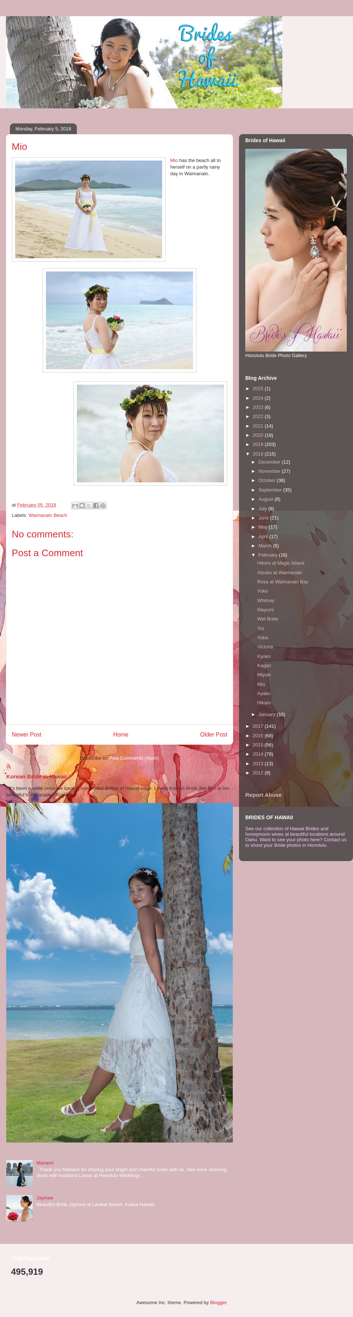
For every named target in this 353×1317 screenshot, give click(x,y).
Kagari (264, 665)
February (268, 555)
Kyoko (263, 656)
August (266, 499)
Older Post (213, 734)
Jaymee (44, 1198)
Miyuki (264, 674)
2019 (259, 444)
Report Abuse (263, 795)
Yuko (262, 591)
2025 (259, 388)
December (270, 462)
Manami (44, 1163)
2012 (259, 773)
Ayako (263, 693)
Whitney (265, 600)
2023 (259, 407)
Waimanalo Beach (48, 515)
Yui (260, 628)
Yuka (262, 637)
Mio (174, 160)
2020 (259, 435)
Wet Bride (267, 619)
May (263, 527)
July (263, 508)
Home (121, 734)
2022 (259, 416)
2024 (259, 398)
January (267, 714)
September (270, 490)
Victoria (265, 646)
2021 (259, 426)
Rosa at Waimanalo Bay (282, 581)
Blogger (218, 1302)
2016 (259, 735)
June (264, 518)
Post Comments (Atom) (134, 758)
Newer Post (27, 734)
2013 (259, 763)
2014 (259, 754)
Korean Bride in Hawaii (36, 776)
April (264, 536)
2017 (259, 726)
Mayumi (265, 609)
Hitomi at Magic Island (280, 563)
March (265, 545)
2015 (259, 745)
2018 (259, 454)
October (267, 480)
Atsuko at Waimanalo (279, 572)
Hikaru (264, 702)
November (270, 471)
